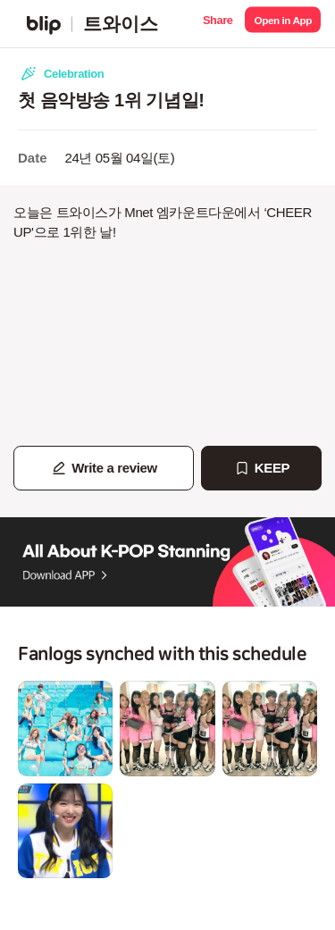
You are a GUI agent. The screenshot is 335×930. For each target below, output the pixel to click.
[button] (217, 24)
